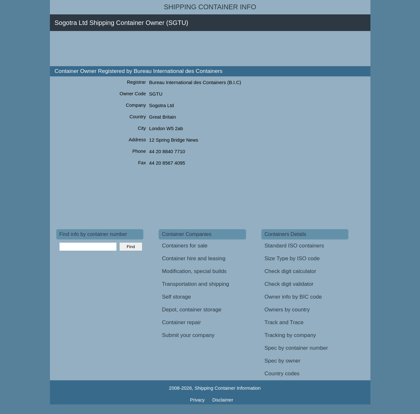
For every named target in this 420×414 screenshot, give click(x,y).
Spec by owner (282, 361)
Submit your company (188, 335)
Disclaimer (222, 399)
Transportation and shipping (195, 284)
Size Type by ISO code (292, 258)
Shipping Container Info (210, 7)
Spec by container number (296, 348)
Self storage (176, 297)
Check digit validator (289, 284)
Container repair (181, 322)
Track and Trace (284, 322)
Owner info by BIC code (293, 297)
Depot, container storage (191, 310)
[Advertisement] (172, 48)
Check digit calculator (290, 271)
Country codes (282, 374)
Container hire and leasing (193, 258)
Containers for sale (185, 246)
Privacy (198, 399)
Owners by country (287, 310)
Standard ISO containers (294, 246)
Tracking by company (290, 335)
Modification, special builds (194, 271)
